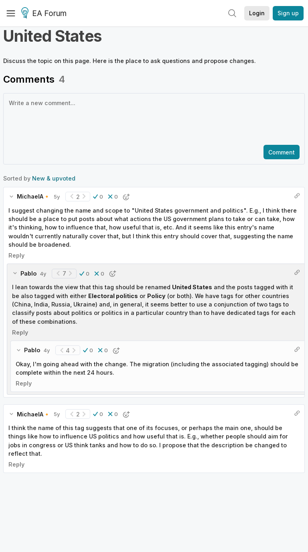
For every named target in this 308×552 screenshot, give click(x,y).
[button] (98, 196)
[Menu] (10, 13)
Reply (16, 255)
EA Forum (45, 13)
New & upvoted (53, 178)
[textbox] (152, 118)
